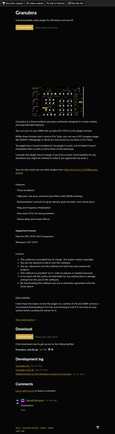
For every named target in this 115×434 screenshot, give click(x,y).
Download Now (24, 27)
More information (26, 319)
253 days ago (51, 400)
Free (22, 431)
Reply (23, 410)
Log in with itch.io (25, 390)
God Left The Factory (35, 400)
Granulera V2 (22, 365)
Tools (18, 431)
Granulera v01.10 (25, 369)
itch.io (18, 427)
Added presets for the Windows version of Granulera (43, 373)
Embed (50, 427)
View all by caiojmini (30, 427)
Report (43, 427)
